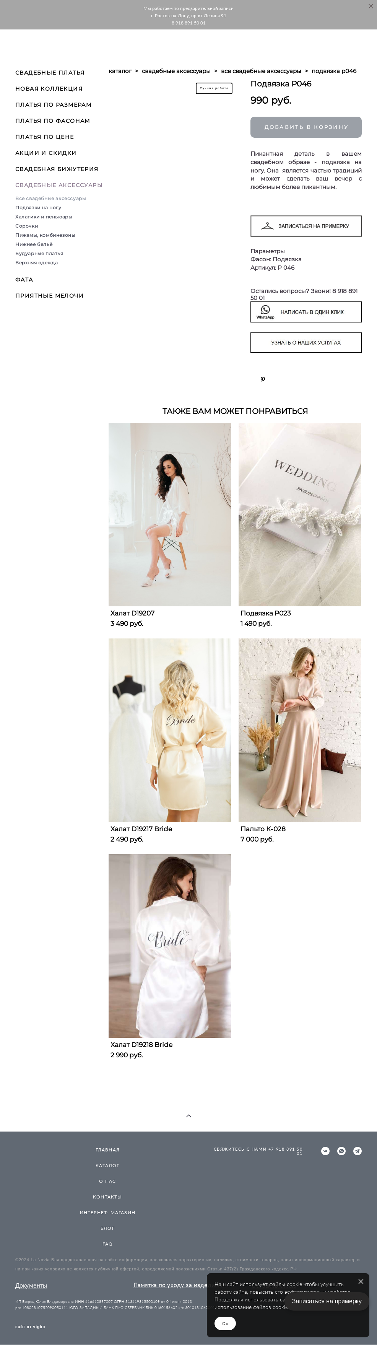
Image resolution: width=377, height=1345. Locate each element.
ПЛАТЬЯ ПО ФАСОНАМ (52, 120)
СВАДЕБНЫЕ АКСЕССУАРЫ (59, 185)
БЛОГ (108, 1228)
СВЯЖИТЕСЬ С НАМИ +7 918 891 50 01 (258, 1151)
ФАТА (24, 279)
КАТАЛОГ (107, 1165)
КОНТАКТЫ (107, 1197)
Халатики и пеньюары (43, 217)
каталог (120, 71)
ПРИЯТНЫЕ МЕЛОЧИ (49, 295)
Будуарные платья (39, 253)
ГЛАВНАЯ (108, 1150)
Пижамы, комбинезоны (45, 235)
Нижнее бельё (33, 244)
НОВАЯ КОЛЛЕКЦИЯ (49, 88)
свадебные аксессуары (176, 71)
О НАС (107, 1181)
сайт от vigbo (30, 1327)
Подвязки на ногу (38, 207)
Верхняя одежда (36, 262)
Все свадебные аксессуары (50, 198)
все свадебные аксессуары (261, 71)
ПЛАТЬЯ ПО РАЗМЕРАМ (53, 104)
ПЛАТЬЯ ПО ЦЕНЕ (44, 137)
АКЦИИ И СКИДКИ (46, 153)
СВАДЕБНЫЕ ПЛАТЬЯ (49, 72)
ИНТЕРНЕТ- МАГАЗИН (107, 1212)
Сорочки (26, 226)
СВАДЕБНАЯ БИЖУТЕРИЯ (57, 169)
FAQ (107, 1244)
